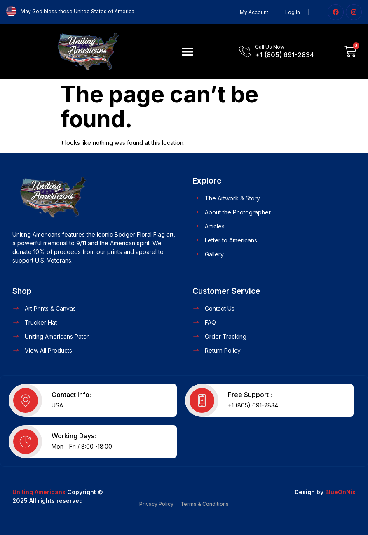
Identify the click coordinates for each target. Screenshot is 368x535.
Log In (292, 12)
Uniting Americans (39, 491)
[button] (187, 51)
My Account (254, 12)
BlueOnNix (340, 491)
